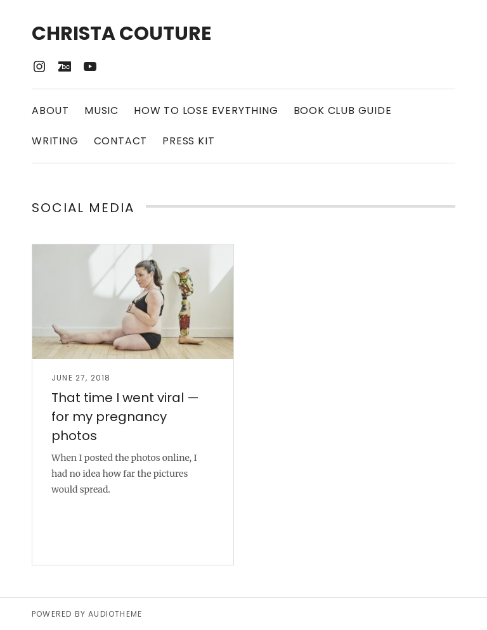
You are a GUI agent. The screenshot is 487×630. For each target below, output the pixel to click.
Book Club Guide (343, 110)
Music (101, 110)
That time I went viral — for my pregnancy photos (125, 416)
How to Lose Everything (206, 110)
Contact (121, 141)
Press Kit (188, 141)
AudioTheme (115, 613)
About (50, 110)
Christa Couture (121, 33)
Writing (55, 141)
